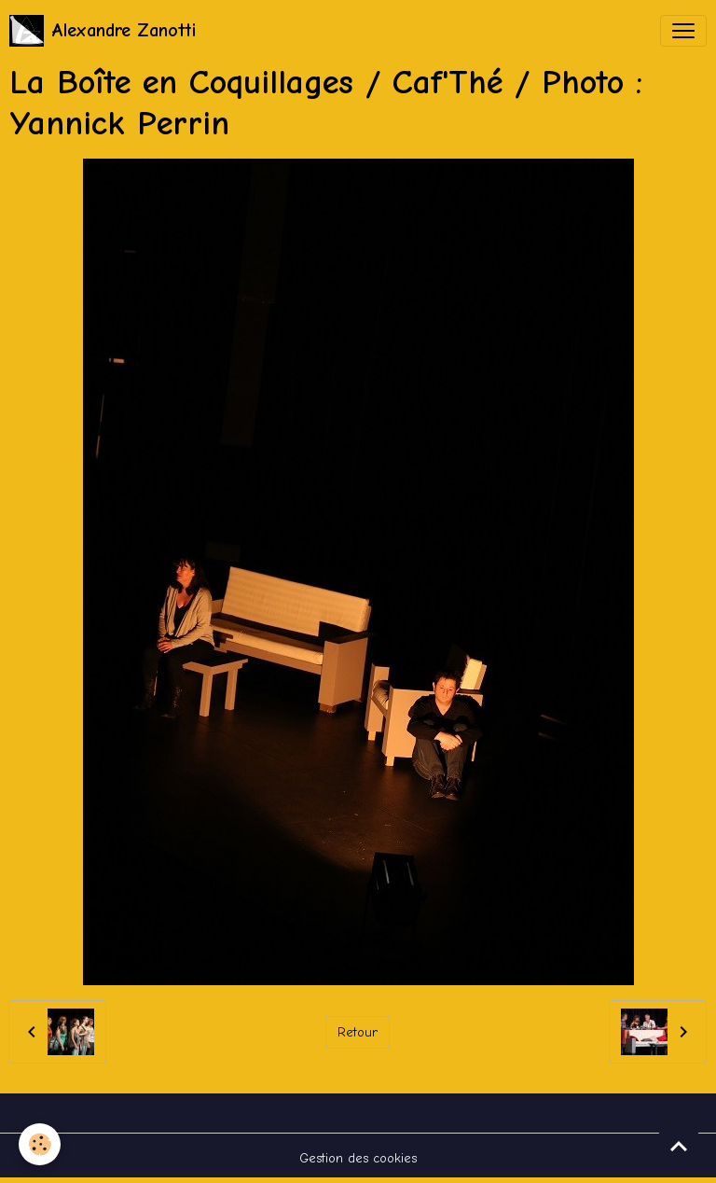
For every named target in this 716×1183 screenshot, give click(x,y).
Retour (357, 1032)
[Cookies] (40, 1144)
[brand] (102, 31)
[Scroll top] (678, 1145)
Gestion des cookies (358, 1158)
